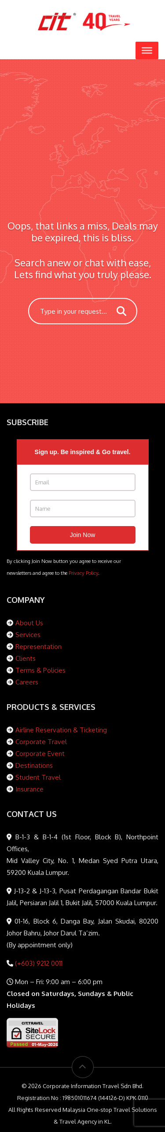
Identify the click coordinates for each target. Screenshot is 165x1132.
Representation (38, 646)
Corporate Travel (41, 742)
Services (27, 634)
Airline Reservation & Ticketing (61, 730)
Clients (25, 658)
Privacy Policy (83, 573)
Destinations (34, 765)
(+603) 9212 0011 (37, 963)
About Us (29, 623)
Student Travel (38, 777)
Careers (26, 682)
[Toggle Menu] (147, 50)
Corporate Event (40, 753)
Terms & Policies (40, 670)
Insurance (29, 789)
